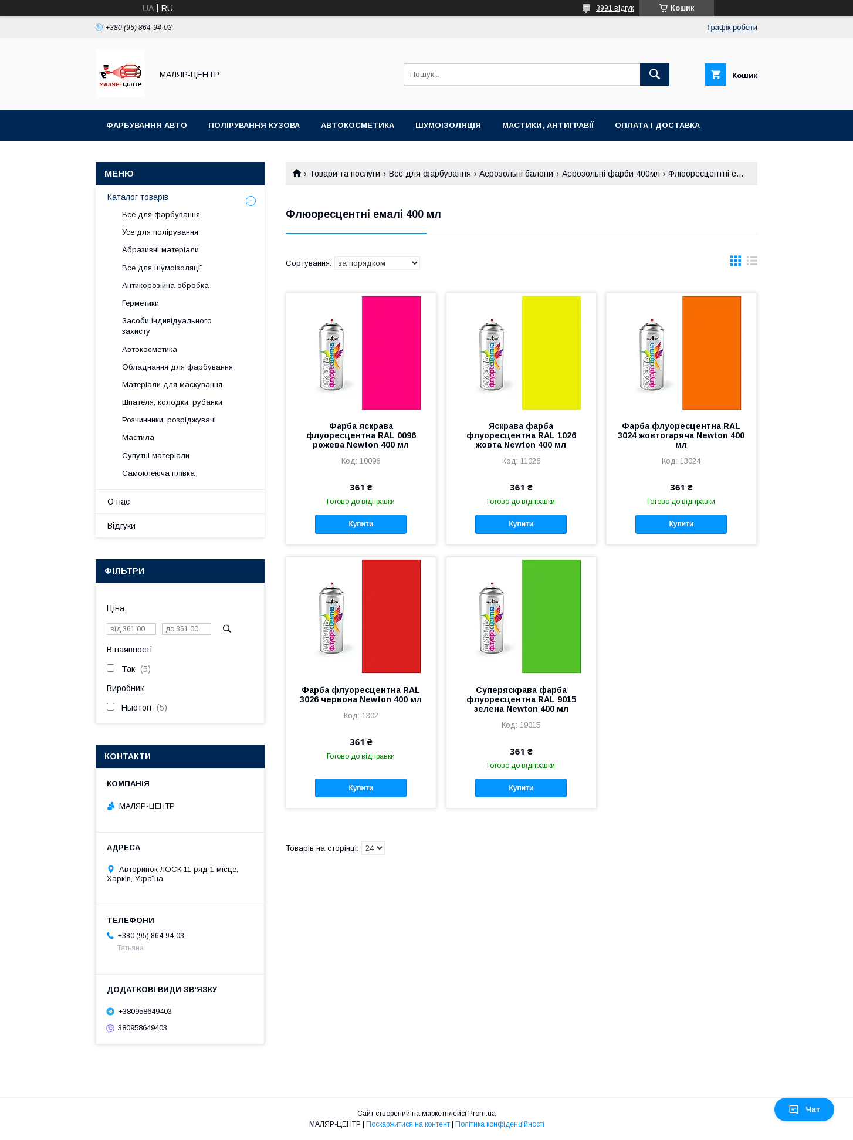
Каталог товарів (137, 197)
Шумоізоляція (448, 125)
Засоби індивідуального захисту (167, 326)
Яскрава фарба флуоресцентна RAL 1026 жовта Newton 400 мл (521, 435)
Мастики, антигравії (548, 125)
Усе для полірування (160, 232)
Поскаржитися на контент (408, 1124)
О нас (118, 501)
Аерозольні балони (516, 173)
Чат (804, 1109)
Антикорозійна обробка (165, 285)
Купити (360, 524)
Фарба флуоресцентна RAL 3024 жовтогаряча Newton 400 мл (681, 435)
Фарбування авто (146, 125)
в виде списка (752, 263)
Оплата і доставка (657, 125)
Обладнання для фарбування (177, 367)
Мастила (138, 437)
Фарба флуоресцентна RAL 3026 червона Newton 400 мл (361, 694)
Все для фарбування (430, 173)
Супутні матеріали (155, 455)
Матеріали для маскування (172, 384)
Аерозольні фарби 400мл (611, 173)
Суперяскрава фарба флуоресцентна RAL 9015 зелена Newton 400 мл (521, 699)
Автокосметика (357, 125)
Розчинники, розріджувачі (169, 419)
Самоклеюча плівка (158, 473)
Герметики (140, 303)
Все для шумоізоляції (162, 267)
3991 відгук (615, 8)
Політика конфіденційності (499, 1124)
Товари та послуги (344, 173)
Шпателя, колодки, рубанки (172, 402)
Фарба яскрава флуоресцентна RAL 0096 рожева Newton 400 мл (361, 435)
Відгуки (121, 525)
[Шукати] (654, 74)
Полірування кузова (254, 125)
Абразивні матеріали (160, 249)
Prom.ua (482, 1113)
